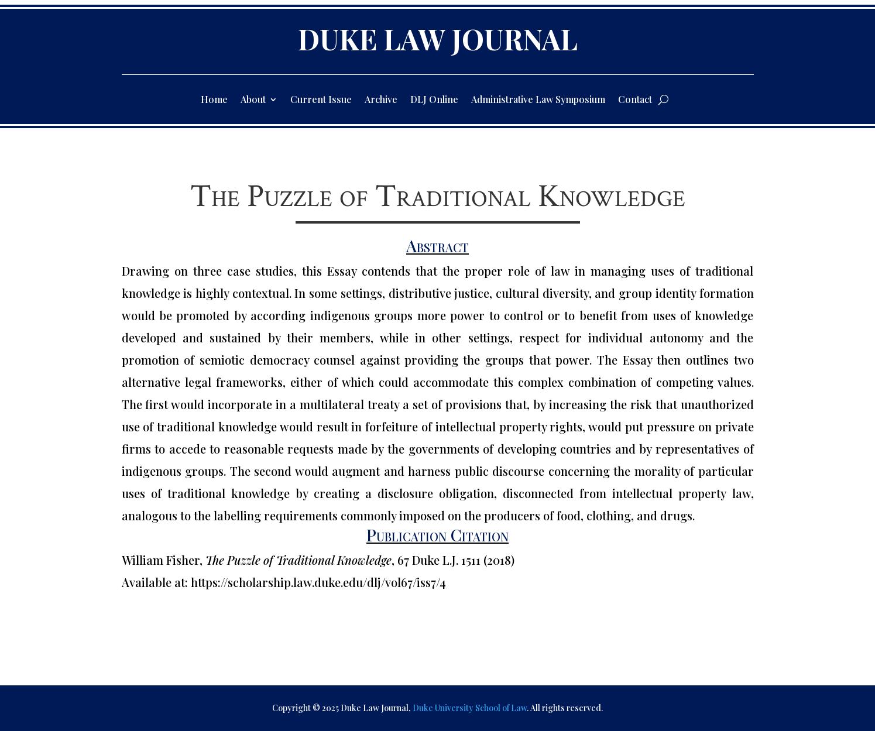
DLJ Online (434, 100)
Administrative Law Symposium (538, 100)
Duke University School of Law (470, 707)
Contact (635, 100)
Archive (381, 100)
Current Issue (321, 100)
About (253, 100)
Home (214, 100)
